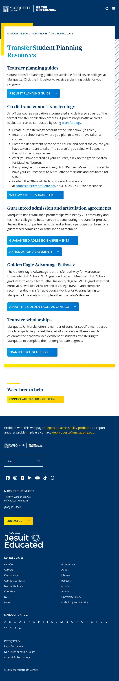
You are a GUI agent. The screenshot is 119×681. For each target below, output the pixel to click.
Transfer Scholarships (28, 352)
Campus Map (12, 575)
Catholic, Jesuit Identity (74, 602)
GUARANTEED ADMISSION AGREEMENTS (39, 240)
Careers (8, 569)
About (64, 569)
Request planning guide (29, 93)
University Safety (71, 597)
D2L (6, 597)
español (8, 564)
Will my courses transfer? (31, 195)
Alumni (65, 591)
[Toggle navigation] (113, 9)
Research (66, 580)
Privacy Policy (12, 641)
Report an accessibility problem (67, 428)
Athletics (66, 586)
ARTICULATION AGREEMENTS (31, 251)
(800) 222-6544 (12, 507)
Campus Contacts (14, 580)
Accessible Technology (17, 657)
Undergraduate (62, 33)
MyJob (7, 602)
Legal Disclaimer (13, 646)
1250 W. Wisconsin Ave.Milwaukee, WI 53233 (17, 498)
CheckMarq (10, 591)
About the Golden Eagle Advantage (39, 307)
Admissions (39, 33)
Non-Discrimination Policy (19, 652)
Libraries (66, 575)
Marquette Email (14, 586)
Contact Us (14, 521)
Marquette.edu (17, 33)
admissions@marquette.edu (35, 186)
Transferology (71, 123)
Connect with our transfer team (32, 399)
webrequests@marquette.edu (73, 432)
